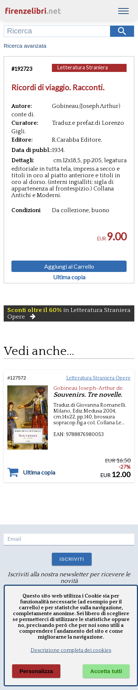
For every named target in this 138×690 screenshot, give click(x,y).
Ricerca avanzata (25, 46)
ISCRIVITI (71, 559)
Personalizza (36, 671)
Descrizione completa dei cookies (71, 650)
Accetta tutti (106, 671)
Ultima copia (69, 277)
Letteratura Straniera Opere (82, 71)
